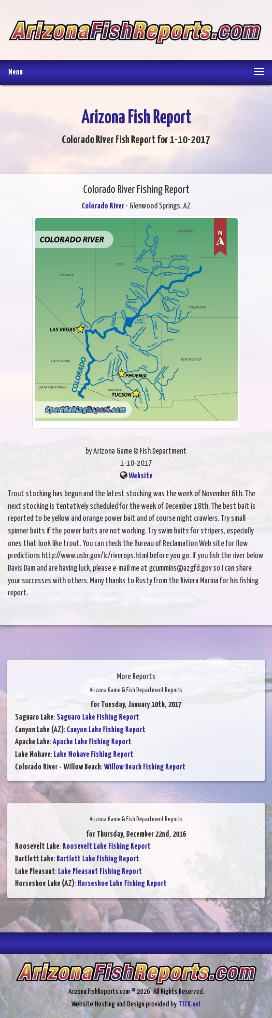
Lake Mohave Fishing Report (93, 755)
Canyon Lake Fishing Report (106, 730)
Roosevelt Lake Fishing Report (106, 846)
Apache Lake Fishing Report (92, 742)
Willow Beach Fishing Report (145, 767)
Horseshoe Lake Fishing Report (122, 884)
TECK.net (189, 1004)
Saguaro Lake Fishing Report (98, 717)
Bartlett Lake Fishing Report (98, 859)
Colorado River (103, 206)
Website (141, 476)
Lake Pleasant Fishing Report (100, 872)
